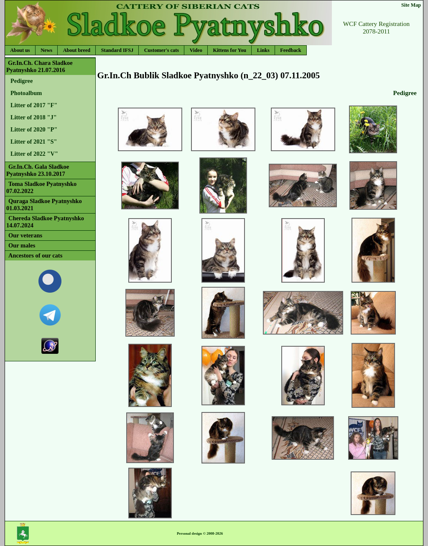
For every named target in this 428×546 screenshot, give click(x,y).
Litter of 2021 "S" (33, 141)
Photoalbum (26, 93)
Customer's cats (161, 50)
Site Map (411, 5)
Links (263, 50)
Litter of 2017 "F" (33, 105)
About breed (77, 50)
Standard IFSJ (117, 50)
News (46, 50)
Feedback (290, 50)
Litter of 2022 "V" (34, 153)
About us (20, 50)
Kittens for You (229, 50)
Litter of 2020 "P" (33, 129)
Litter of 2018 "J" (33, 117)
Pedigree (21, 80)
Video (196, 50)
